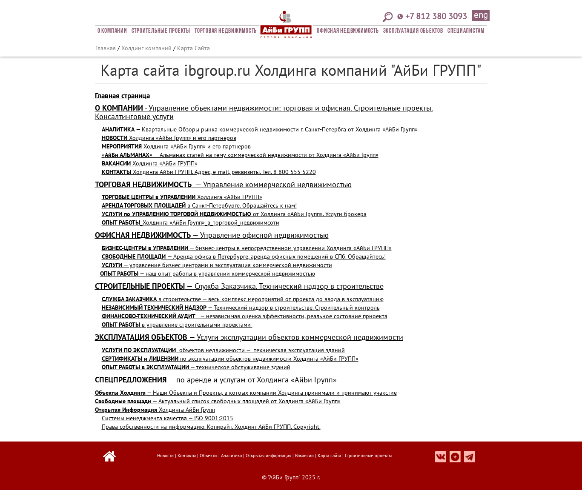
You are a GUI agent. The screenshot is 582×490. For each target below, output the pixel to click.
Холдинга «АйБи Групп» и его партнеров (169, 138)
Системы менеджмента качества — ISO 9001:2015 (167, 418)
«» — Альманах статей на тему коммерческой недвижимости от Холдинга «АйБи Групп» (240, 155)
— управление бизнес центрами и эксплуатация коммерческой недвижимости (217, 265)
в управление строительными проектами (177, 324)
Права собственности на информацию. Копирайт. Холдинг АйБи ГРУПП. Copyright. (211, 426)
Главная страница (122, 95)
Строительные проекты (161, 31)
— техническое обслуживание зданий (196, 367)
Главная (105, 48)
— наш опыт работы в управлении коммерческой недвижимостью (207, 273)
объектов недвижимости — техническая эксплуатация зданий (223, 350)
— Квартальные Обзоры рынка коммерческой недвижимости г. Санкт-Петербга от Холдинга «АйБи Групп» (260, 129)
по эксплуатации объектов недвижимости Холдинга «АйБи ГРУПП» (230, 358)
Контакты (187, 456)
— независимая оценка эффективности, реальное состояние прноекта (244, 316)
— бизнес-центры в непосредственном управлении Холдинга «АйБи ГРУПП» (247, 248)
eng (481, 15)
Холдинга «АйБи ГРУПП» (150, 163)
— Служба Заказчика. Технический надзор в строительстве (239, 286)
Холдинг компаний (146, 48)
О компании (112, 31)
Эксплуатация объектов (413, 31)
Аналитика (231, 456)
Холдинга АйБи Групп (155, 409)
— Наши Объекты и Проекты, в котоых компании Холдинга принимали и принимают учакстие (246, 392)
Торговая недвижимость (226, 31)
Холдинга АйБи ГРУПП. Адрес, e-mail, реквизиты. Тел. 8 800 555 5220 (209, 172)
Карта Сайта (193, 48)
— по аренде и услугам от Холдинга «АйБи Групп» (216, 380)
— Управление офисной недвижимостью (212, 235)
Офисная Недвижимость (347, 31)
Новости (165, 456)
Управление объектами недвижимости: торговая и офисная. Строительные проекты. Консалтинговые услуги (264, 112)
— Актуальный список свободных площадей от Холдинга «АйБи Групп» (218, 401)
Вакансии (304, 456)
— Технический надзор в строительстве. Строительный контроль (241, 307)
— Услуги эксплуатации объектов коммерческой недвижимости (249, 337)
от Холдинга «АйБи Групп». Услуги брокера (234, 214)
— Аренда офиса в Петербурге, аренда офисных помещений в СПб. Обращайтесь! (244, 256)
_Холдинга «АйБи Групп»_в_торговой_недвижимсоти (190, 222)
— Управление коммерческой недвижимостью (223, 184)
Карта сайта (329, 456)
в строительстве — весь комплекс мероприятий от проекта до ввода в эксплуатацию (243, 299)
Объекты (208, 456)
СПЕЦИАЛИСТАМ (466, 31)
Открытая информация (268, 456)
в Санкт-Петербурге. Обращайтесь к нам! (199, 205)
